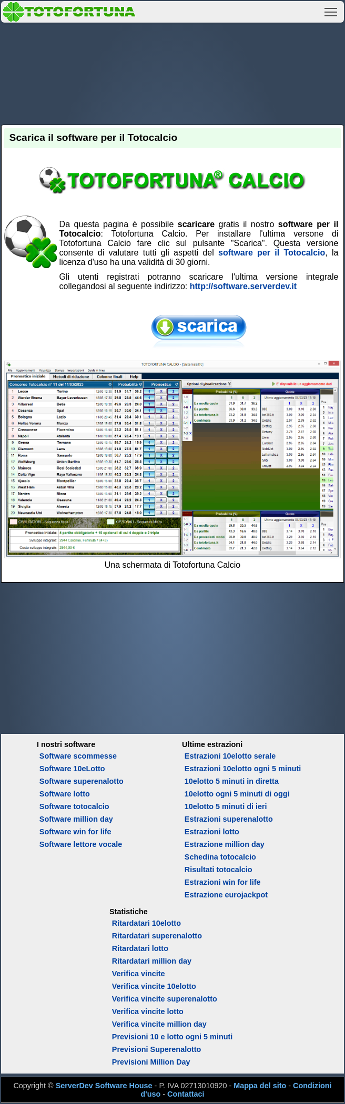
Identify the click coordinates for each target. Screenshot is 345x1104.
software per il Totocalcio (271, 252)
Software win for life (75, 831)
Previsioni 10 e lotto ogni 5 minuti (172, 1037)
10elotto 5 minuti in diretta (232, 781)
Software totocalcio (74, 806)
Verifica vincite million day (159, 1024)
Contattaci (185, 1094)
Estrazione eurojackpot (226, 895)
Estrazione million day (225, 844)
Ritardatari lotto (140, 948)
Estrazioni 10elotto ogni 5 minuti (243, 768)
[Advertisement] (172, 72)
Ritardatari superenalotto (157, 936)
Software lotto (64, 794)
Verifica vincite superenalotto (164, 999)
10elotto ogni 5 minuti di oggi (237, 794)
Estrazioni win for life (223, 882)
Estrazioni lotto (212, 831)
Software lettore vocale (81, 844)
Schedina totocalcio (220, 857)
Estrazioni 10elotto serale (230, 756)
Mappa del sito (260, 1085)
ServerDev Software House (104, 1085)
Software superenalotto (81, 781)
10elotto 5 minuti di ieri (226, 806)
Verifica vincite (138, 973)
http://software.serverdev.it (243, 286)
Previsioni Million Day (151, 1062)
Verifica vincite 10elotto (154, 986)
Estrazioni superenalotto (229, 819)
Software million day (76, 819)
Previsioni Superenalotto (156, 1049)
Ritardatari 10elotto (146, 923)
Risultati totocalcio (218, 869)
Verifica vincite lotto (148, 1011)
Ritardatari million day (151, 961)
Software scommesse (78, 756)
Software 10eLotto (72, 768)
